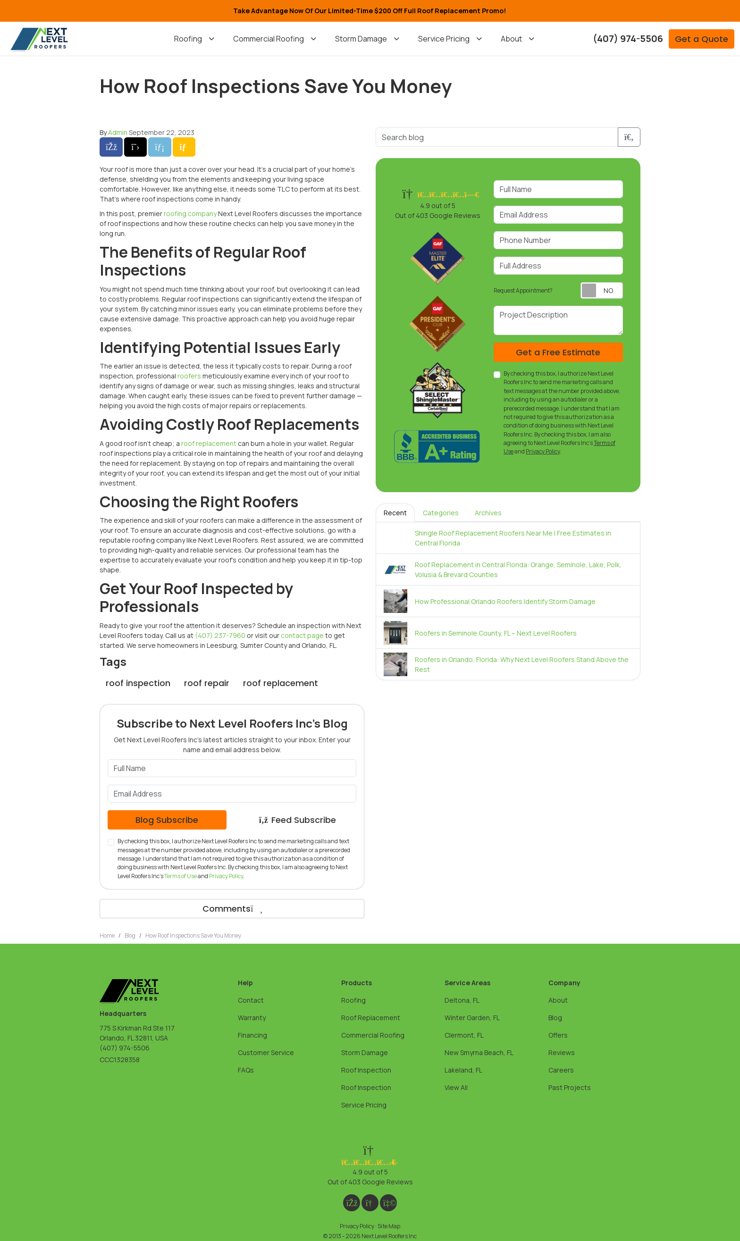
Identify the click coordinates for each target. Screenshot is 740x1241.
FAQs (246, 1069)
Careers (561, 1069)
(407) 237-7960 (220, 635)
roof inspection (138, 683)
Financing (252, 1035)
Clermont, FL (464, 1035)
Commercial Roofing (372, 1035)
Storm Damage (364, 1052)
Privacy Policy (226, 876)
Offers (558, 1035)
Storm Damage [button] (361, 39)
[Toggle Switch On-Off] (601, 290)
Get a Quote (701, 39)
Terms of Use (180, 876)
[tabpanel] (508, 601)
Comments (231, 908)
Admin (117, 132)
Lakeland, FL (463, 1069)
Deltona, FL (462, 1000)
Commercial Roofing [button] (268, 39)
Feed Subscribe (297, 820)
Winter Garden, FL (472, 1017)
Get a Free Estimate (558, 352)
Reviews (561, 1052)
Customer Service (266, 1052)
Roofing (353, 1000)
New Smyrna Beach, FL (479, 1052)
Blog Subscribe (166, 820)
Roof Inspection (366, 1069)
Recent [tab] (395, 512)
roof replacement (208, 443)
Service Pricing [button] (444, 39)
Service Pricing (364, 1104)
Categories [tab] (441, 512)
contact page (302, 635)
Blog (555, 1017)
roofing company (190, 213)
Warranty (252, 1017)
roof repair (206, 683)
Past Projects (569, 1087)
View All (456, 1087)
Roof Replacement (370, 1017)
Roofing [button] (188, 39)
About (558, 1000)
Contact (251, 1000)
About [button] (511, 39)
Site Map (389, 1226)
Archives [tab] (488, 512)
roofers (189, 375)
